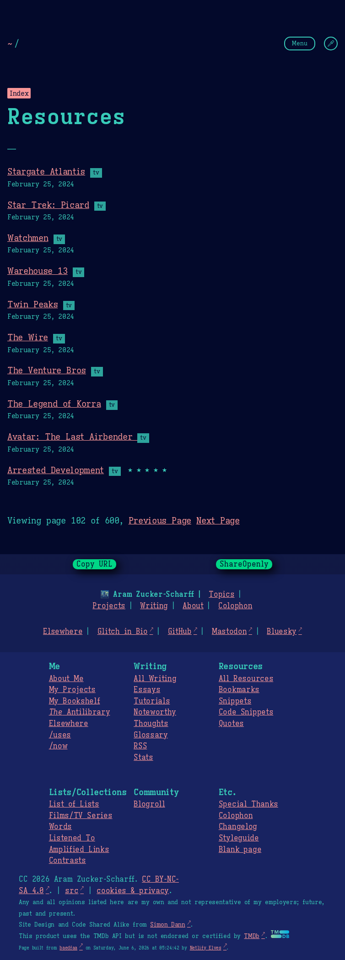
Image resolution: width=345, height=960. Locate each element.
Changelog (238, 826)
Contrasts (67, 860)
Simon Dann (167, 924)
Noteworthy (155, 712)
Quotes (231, 723)
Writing (154, 606)
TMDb (251, 936)
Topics (221, 594)
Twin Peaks (32, 304)
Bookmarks (239, 689)
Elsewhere (62, 631)
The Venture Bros (46, 370)
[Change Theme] (331, 43)
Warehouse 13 (37, 270)
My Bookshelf (74, 701)
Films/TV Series (81, 815)
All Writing (155, 678)
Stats (143, 757)
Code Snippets (246, 712)
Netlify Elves (205, 948)
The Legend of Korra (54, 403)
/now (58, 746)
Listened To (72, 838)
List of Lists (74, 804)
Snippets (235, 701)
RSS (140, 746)
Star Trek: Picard (48, 204)
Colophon (235, 606)
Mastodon (229, 631)
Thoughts (151, 723)
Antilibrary (79, 712)
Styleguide (239, 838)
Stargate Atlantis (46, 171)
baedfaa (68, 948)
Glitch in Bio (122, 631)
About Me (66, 678)
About (193, 606)
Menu (299, 43)
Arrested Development (55, 469)
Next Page (218, 520)
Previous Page (160, 520)
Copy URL (94, 564)
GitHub (180, 631)
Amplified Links (79, 849)
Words (60, 826)
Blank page (240, 849)
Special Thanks (248, 804)
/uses (60, 735)
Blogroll (149, 804)
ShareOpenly (244, 564)
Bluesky (281, 631)
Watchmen (27, 237)
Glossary (150, 735)
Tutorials (152, 701)
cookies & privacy (133, 890)
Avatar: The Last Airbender (72, 436)
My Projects (72, 689)
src (71, 890)
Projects (108, 606)
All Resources (246, 678)
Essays (147, 689)
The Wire (27, 337)
